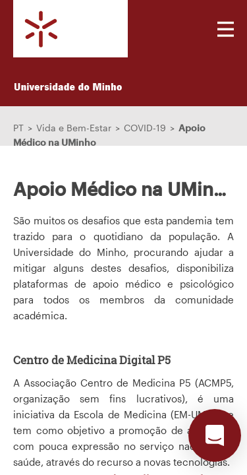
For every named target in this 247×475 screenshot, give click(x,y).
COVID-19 (145, 127)
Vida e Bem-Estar (73, 127)
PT (18, 127)
